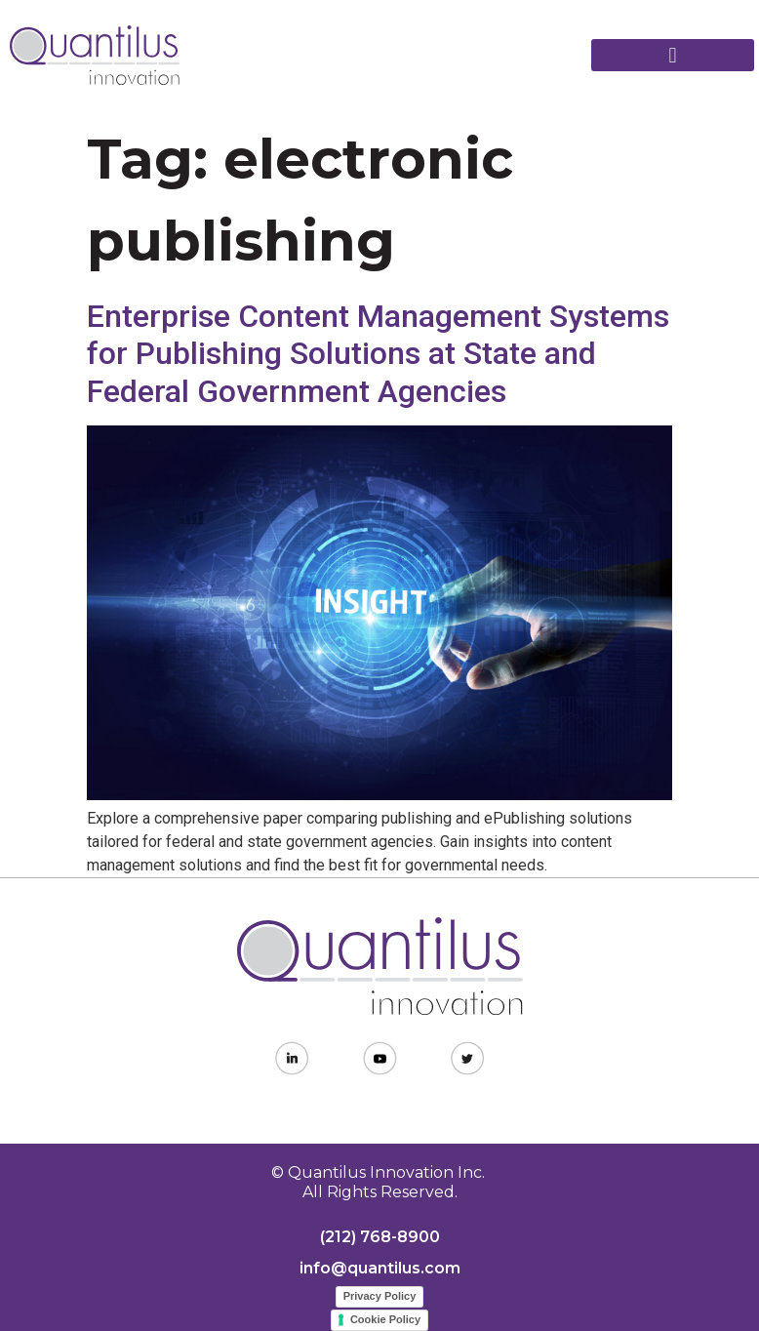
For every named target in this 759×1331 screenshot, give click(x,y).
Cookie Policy (385, 1319)
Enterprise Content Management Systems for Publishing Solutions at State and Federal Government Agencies (378, 354)
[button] (672, 55)
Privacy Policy (380, 1296)
